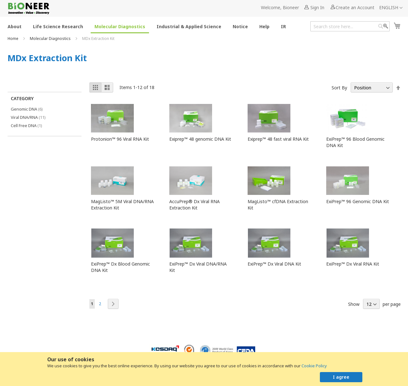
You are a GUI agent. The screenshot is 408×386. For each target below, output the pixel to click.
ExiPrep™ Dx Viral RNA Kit (352, 264)
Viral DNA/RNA (33, 117)
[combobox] (350, 26)
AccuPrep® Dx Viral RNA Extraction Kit (194, 204)
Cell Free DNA (30, 125)
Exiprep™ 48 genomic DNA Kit (200, 139)
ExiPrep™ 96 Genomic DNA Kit (357, 201)
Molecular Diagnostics (51, 38)
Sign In (317, 7)
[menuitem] (14, 26)
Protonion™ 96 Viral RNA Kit (120, 139)
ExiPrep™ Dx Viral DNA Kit (274, 264)
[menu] (148, 26)
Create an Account (355, 7)
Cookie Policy (314, 366)
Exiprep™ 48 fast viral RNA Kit (278, 139)
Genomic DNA (31, 109)
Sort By (339, 88)
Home (13, 38)
